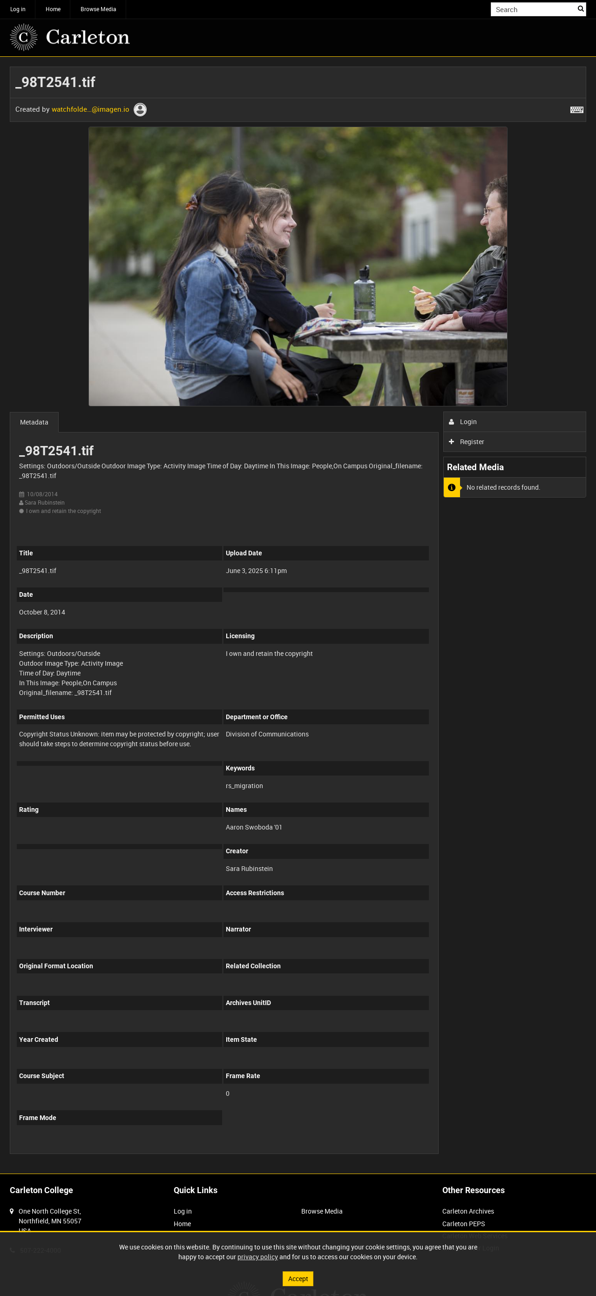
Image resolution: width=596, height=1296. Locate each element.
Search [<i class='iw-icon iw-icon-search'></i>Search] (581, 8)
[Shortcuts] (576, 108)
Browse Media (98, 9)
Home (53, 9)
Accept (298, 1278)
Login (463, 421)
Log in (18, 9)
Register (467, 441)
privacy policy (257, 1256)
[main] (298, 615)
